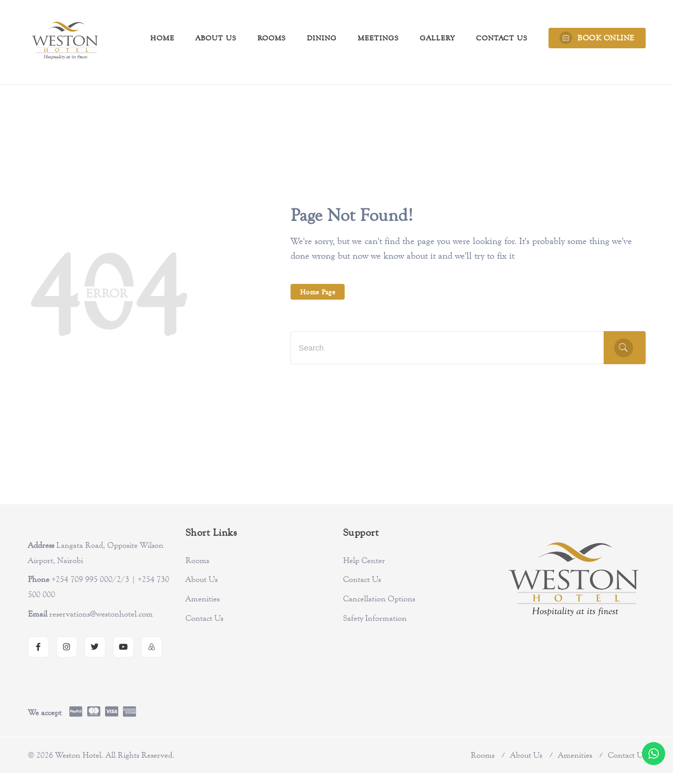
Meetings (378, 38)
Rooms (271, 38)
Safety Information (375, 618)
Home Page (318, 292)
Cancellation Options (379, 598)
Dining (322, 38)
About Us (215, 38)
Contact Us (501, 38)
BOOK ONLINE (597, 37)
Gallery (437, 38)
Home (162, 38)
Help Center (364, 560)
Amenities (202, 598)
